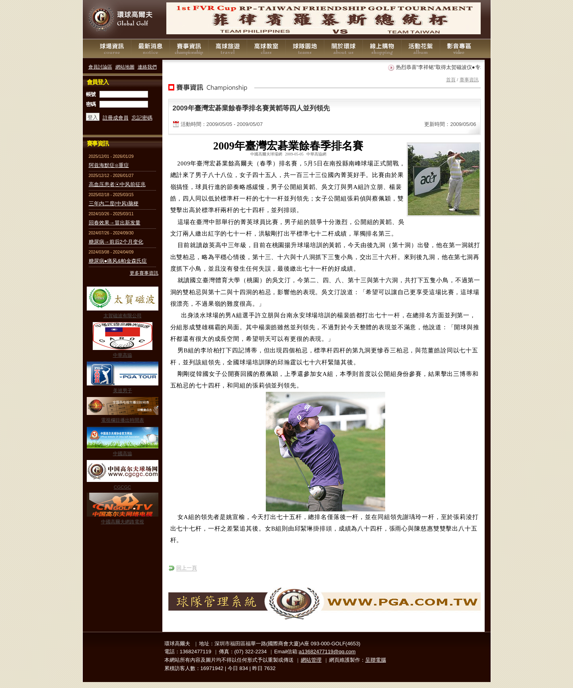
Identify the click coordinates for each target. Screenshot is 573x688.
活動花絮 (420, 48)
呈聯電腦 (375, 660)
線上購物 (382, 48)
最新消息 (150, 48)
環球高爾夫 (122, 19)
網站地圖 (124, 66)
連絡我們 (147, 66)
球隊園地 (305, 48)
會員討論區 (100, 66)
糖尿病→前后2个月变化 (116, 242)
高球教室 (266, 48)
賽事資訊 (189, 48)
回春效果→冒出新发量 (114, 223)
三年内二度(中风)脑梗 (114, 203)
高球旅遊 (227, 48)
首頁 (451, 79)
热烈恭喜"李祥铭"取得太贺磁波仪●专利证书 (447, 67)
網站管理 (311, 660)
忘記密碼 (142, 118)
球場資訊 (112, 48)
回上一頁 (186, 568)
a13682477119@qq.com (327, 652)
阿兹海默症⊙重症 (109, 165)
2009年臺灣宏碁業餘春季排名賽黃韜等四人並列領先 (251, 108)
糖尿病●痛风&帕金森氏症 (118, 261)
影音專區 (459, 48)
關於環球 (343, 48)
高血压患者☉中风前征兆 (117, 184)
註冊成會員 (116, 118)
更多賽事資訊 (144, 272)
